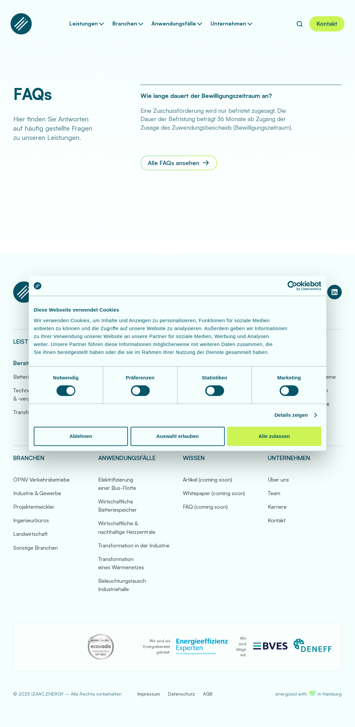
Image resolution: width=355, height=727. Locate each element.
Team (274, 493)
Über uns (278, 479)
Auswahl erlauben (177, 436)
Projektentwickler (34, 506)
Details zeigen (291, 415)
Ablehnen (80, 436)
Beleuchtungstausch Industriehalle (122, 584)
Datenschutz (181, 694)
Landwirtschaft (30, 534)
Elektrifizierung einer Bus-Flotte (117, 483)
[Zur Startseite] (21, 24)
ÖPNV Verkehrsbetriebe (41, 479)
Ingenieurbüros (31, 520)
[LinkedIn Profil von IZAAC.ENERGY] (334, 292)
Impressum (149, 694)
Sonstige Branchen (35, 547)
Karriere (277, 506)
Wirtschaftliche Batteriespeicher (117, 505)
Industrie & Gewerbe (37, 493)
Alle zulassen (274, 436)
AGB (208, 694)
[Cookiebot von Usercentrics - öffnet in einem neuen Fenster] (292, 286)
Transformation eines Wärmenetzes (121, 563)
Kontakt (277, 520)
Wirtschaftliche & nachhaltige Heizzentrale (126, 527)
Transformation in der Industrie (134, 545)
